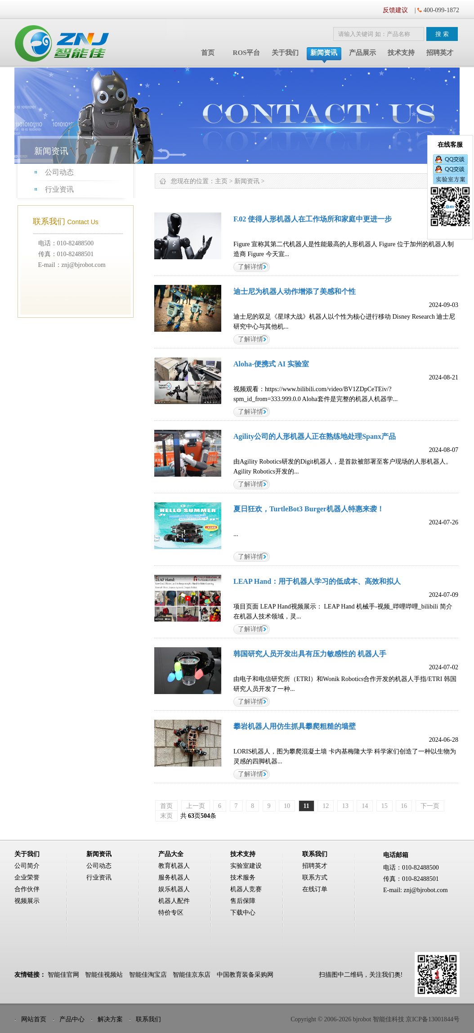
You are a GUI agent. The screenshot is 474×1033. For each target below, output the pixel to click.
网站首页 (33, 1019)
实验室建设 (246, 865)
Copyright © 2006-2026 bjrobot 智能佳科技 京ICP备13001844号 (375, 1019)
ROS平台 (246, 52)
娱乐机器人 (174, 889)
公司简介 (27, 865)
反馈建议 (395, 10)
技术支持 (401, 52)
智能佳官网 (63, 974)
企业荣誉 (27, 877)
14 (365, 806)
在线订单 (314, 889)
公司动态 (59, 172)
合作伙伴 (27, 889)
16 (404, 806)
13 (345, 806)
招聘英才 (439, 52)
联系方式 (314, 877)
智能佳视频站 (104, 974)
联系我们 (148, 1019)
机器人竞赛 (246, 889)
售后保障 (242, 901)
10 (287, 806)
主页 (221, 181)
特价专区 (170, 912)
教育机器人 (174, 865)
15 (384, 806)
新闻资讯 (323, 52)
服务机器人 (174, 877)
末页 (166, 815)
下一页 (429, 806)
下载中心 (242, 912)
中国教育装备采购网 (245, 974)
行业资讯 (59, 189)
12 (325, 806)
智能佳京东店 (191, 974)
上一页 (195, 806)
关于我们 (285, 52)
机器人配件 (174, 901)
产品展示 (362, 52)
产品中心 (72, 1019)
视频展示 (27, 901)
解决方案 (110, 1019)
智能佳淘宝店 (148, 974)
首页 (208, 52)
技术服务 (242, 877)
